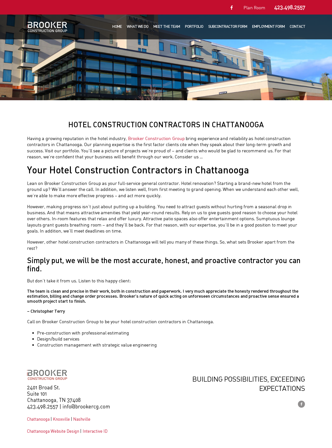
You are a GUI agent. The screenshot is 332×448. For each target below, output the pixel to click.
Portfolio (194, 26)
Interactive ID (95, 431)
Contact (297, 26)
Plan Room (255, 7)
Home (117, 26)
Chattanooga (38, 419)
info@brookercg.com (86, 406)
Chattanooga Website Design (53, 431)
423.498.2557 (289, 7)
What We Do (137, 26)
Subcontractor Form (227, 26)
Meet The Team (166, 26)
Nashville (81, 419)
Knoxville (61, 419)
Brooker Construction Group (156, 138)
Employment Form (268, 26)
